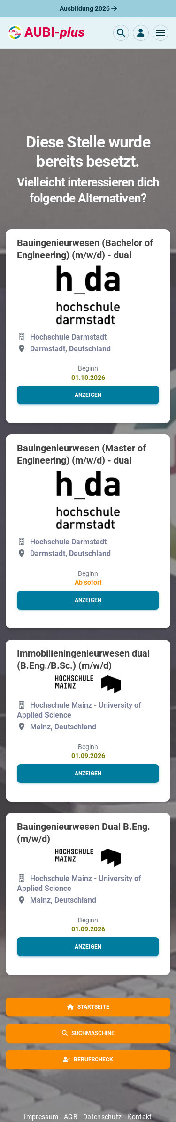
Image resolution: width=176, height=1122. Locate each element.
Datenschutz (102, 1117)
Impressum (41, 1117)
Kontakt (139, 1117)
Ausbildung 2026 (88, 8)
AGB (70, 1117)
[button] (160, 33)
